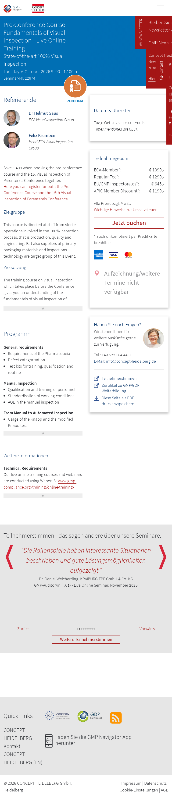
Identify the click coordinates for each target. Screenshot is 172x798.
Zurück (23, 629)
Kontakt (12, 746)
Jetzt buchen (129, 223)
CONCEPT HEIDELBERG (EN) (23, 758)
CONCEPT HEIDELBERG (18, 734)
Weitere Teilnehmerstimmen (86, 639)
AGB (164, 790)
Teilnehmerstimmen (119, 378)
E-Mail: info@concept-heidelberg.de (125, 361)
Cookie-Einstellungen (139, 790)
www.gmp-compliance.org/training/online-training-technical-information (40, 487)
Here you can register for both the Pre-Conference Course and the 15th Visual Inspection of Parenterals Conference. (37, 193)
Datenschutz (155, 783)
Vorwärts (147, 629)
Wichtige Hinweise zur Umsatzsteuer (125, 209)
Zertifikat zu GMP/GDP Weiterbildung (121, 388)
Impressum (131, 783)
